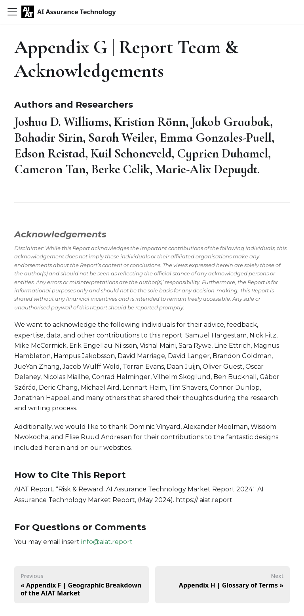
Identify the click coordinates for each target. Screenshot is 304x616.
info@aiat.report (107, 542)
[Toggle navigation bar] (12, 12)
